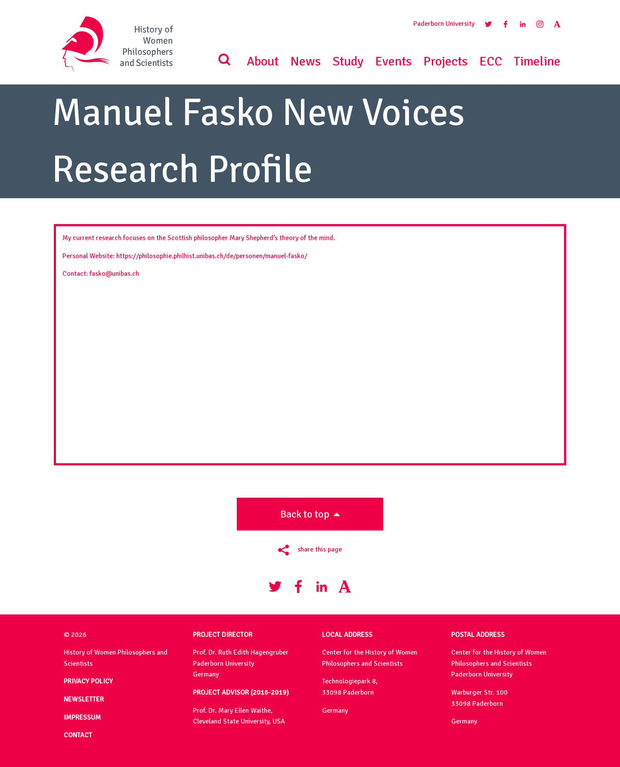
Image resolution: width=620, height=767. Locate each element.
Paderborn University (443, 23)
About (263, 61)
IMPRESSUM (82, 717)
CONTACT (78, 735)
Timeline (537, 61)
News (305, 61)
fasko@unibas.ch (114, 273)
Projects (445, 61)
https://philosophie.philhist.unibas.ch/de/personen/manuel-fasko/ (211, 256)
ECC (490, 61)
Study (347, 61)
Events (393, 61)
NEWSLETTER (84, 699)
